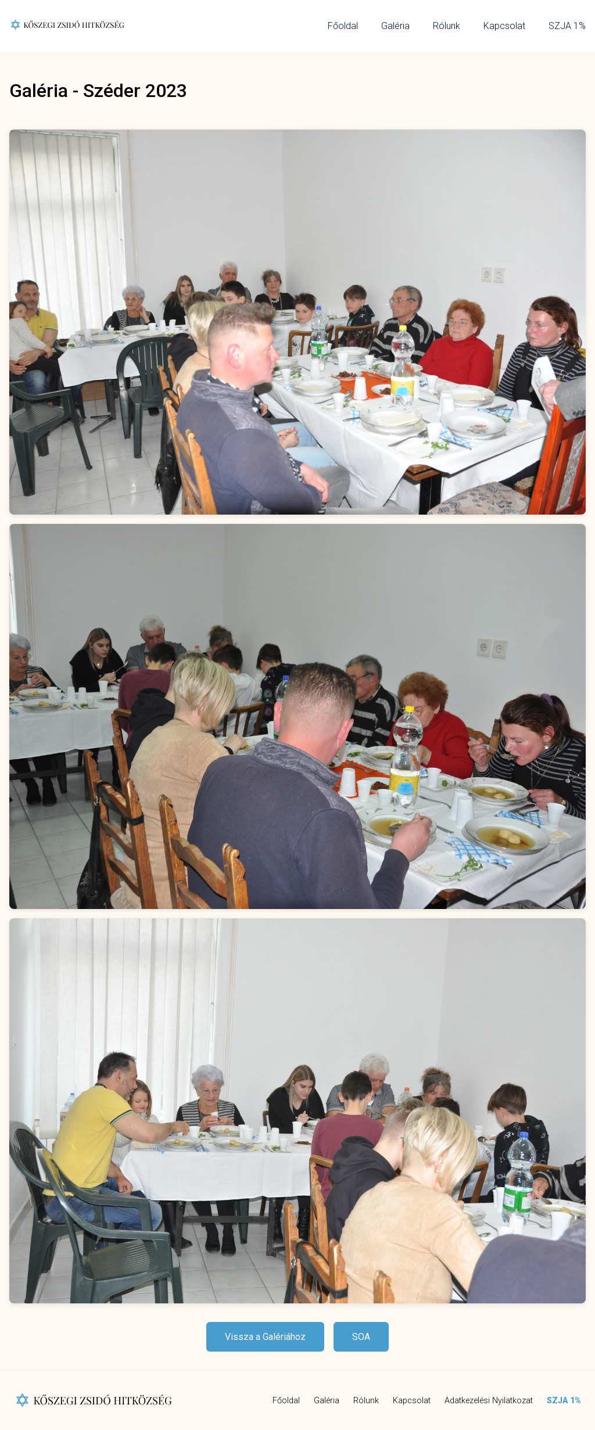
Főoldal (343, 25)
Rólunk (446, 25)
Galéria (395, 25)
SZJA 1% (567, 25)
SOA (361, 1336)
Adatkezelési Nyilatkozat (489, 1401)
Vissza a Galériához (265, 1336)
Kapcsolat (504, 25)
